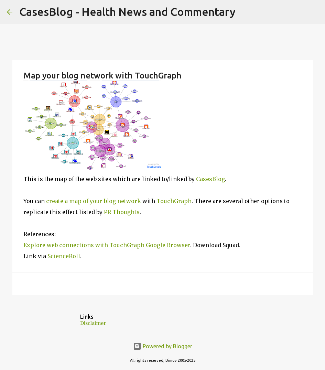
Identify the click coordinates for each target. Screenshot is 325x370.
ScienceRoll (63, 256)
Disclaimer (93, 323)
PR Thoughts (122, 212)
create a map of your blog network (93, 201)
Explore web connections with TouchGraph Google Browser (106, 245)
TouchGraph (174, 201)
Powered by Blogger (162, 346)
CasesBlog (210, 179)
